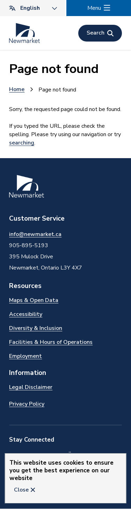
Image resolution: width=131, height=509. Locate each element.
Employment (25, 356)
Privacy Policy (26, 404)
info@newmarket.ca (35, 234)
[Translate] (32, 8)
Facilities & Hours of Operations (51, 342)
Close (21, 490)
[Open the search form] (100, 33)
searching (21, 143)
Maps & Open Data (33, 300)
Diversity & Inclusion (35, 328)
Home (16, 89)
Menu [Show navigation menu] (94, 8)
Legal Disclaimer (30, 387)
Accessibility (25, 314)
